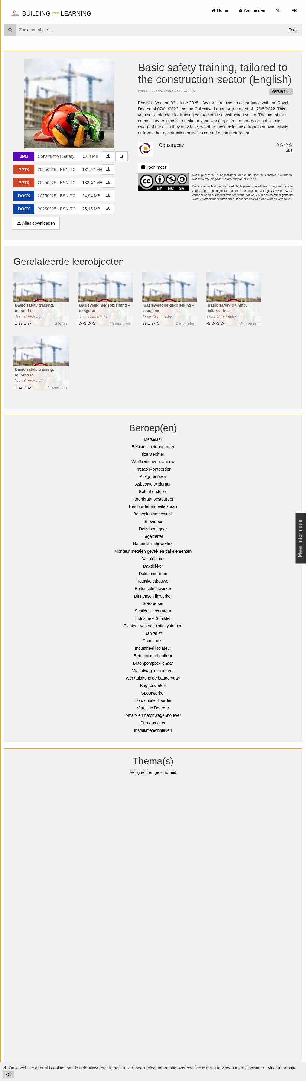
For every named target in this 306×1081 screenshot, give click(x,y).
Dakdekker (153, 566)
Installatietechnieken (153, 730)
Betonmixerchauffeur (153, 655)
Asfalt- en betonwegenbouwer (152, 715)
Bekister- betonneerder (153, 446)
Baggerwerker (153, 685)
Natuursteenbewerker (153, 543)
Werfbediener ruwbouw (153, 461)
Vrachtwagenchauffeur (153, 670)
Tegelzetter (153, 536)
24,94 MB (91, 195)
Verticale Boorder (153, 708)
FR (294, 10)
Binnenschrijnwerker (153, 596)
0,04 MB (90, 156)
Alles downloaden (36, 223)
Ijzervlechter (153, 454)
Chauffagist (153, 640)
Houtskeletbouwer (153, 581)
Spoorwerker (153, 693)
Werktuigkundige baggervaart (153, 678)
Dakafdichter (153, 558)
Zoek (293, 29)
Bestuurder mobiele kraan (153, 506)
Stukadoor (153, 521)
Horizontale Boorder (153, 700)
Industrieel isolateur (153, 648)
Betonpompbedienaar (153, 663)
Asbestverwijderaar (153, 484)
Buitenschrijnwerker (153, 588)
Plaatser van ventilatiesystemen (153, 625)
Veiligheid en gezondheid (153, 772)
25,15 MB (91, 209)
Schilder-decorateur (153, 611)
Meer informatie (281, 1067)
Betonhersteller (153, 491)
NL (278, 10)
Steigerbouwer (153, 476)
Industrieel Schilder (153, 618)
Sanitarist (153, 633)
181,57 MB (92, 169)
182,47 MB (92, 182)
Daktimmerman (153, 573)
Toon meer (153, 167)
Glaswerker (153, 603)
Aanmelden (251, 10)
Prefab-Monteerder (153, 469)
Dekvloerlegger (153, 528)
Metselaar (153, 439)
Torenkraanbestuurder (153, 499)
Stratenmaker (153, 722)
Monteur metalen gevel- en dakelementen (153, 551)
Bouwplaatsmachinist (153, 514)
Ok (8, 1074)
